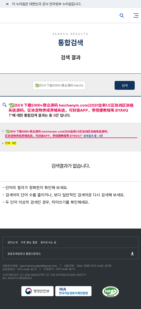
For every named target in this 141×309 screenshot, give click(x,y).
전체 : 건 (10, 143)
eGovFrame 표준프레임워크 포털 (13, 17)
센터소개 (13, 242)
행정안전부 (37, 291)
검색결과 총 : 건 (57, 134)
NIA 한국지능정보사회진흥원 (78, 291)
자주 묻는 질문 (29, 242)
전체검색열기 (121, 15)
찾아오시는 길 (48, 242)
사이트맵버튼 (135, 15)
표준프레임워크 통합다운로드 (24, 253)
